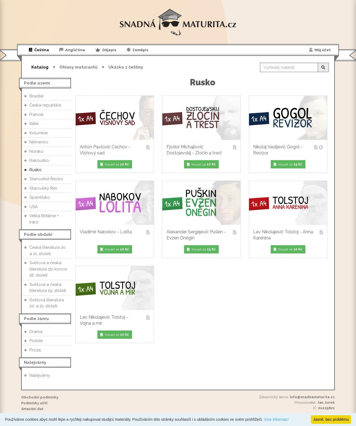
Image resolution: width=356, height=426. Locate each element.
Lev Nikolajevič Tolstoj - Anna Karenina (288, 235)
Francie (36, 114)
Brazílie (36, 96)
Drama (35, 331)
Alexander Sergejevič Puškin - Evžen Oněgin (201, 235)
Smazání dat (32, 409)
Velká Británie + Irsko (44, 219)
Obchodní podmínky (39, 397)
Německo (38, 142)
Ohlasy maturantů (78, 67)
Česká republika (45, 105)
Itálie (34, 123)
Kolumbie (38, 132)
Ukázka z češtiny (125, 67)
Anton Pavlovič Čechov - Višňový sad (115, 149)
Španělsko (39, 197)
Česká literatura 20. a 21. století (47, 250)
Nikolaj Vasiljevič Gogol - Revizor (288, 149)
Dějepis (105, 50)
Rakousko (39, 160)
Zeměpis (138, 50)
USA (33, 206)
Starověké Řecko (46, 178)
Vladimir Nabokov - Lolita (115, 232)
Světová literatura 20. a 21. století (46, 303)
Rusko (35, 169)
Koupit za (114, 164)
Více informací (276, 419)
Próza (35, 350)
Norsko (36, 151)
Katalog (39, 67)
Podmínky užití (34, 403)
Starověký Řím (43, 188)
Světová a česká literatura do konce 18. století (48, 269)
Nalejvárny (39, 375)
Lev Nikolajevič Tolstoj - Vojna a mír (115, 320)
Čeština (39, 50)
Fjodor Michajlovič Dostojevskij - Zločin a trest (201, 149)
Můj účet (320, 50)
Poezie (36, 340)
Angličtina (72, 50)
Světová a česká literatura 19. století (47, 287)
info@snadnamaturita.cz (312, 397)
